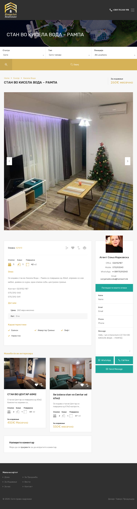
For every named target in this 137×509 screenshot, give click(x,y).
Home (6, 78)
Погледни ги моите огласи (114, 288)
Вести (27, 482)
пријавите (25, 447)
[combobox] (22, 55)
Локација (98, 50)
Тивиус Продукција (124, 499)
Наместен (16, 336)
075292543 (118, 267)
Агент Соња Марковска (114, 257)
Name (100, 295)
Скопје (16, 78)
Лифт (66, 330)
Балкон (14, 330)
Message (102, 331)
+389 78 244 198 (121, 10)
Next (127, 161)
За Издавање (10, 482)
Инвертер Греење (46, 330)
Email (100, 307)
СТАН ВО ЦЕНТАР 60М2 (21, 394)
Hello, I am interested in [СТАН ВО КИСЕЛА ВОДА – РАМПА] (114, 343)
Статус (6, 50)
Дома (6, 477)
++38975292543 (120, 271)
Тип (50, 50)
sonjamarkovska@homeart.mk (114, 279)
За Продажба (30, 477)
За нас (7, 487)
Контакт (28, 487)
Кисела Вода (29, 78)
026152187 (118, 263)
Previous (9, 161)
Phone (101, 319)
